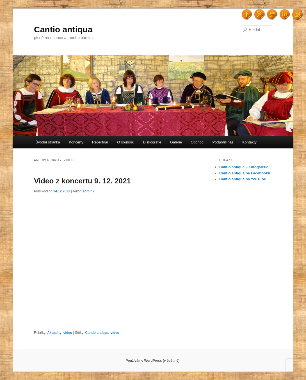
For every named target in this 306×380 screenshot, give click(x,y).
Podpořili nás (222, 142)
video (67, 333)
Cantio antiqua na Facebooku (244, 173)
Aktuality (54, 333)
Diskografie (152, 142)
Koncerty (76, 142)
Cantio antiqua (63, 29)
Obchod (197, 142)
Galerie (176, 142)
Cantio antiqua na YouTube (242, 179)
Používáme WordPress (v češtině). (152, 361)
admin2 (88, 191)
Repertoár (100, 142)
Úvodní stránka (47, 142)
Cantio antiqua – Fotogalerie (243, 167)
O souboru (125, 142)
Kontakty (249, 142)
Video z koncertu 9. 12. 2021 (82, 181)
